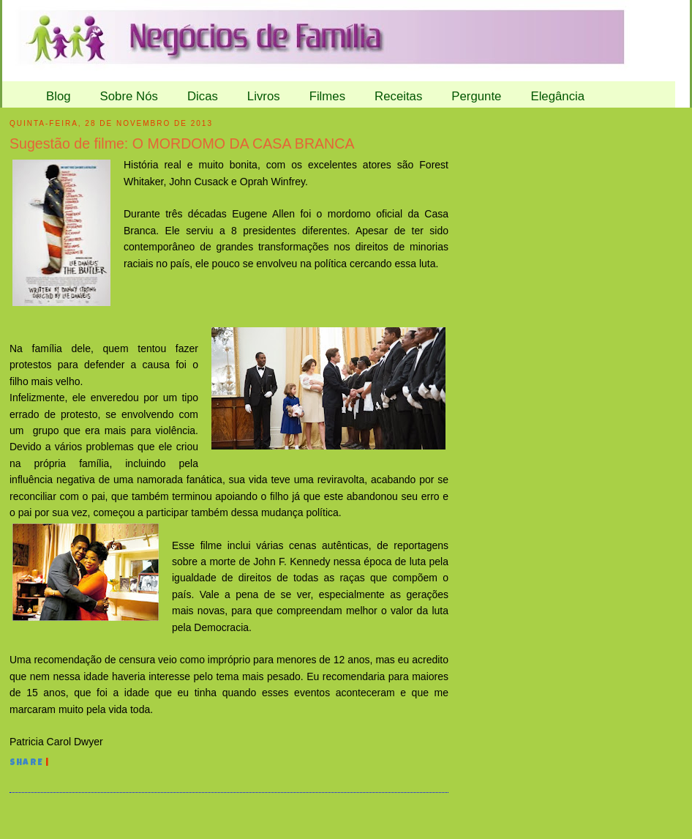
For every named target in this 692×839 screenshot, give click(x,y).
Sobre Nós (129, 96)
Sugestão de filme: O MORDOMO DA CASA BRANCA (182, 143)
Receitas (398, 96)
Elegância (557, 96)
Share (26, 763)
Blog (58, 96)
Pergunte (476, 96)
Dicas (202, 96)
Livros (263, 96)
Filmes (327, 96)
